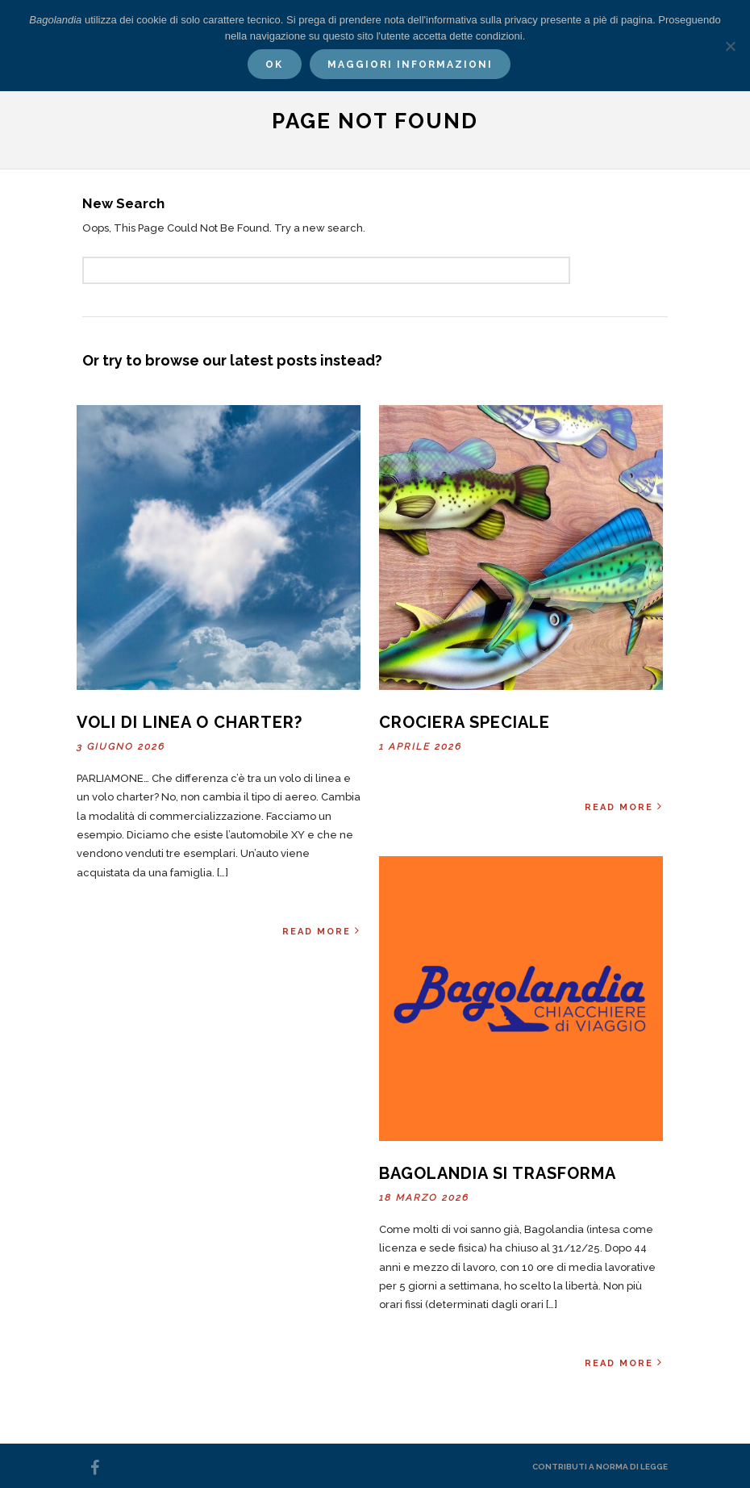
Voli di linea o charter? (189, 722)
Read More (321, 931)
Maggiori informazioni (410, 64)
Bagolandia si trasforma (497, 1173)
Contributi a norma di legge (600, 1466)
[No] (730, 46)
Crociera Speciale (464, 722)
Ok (274, 64)
